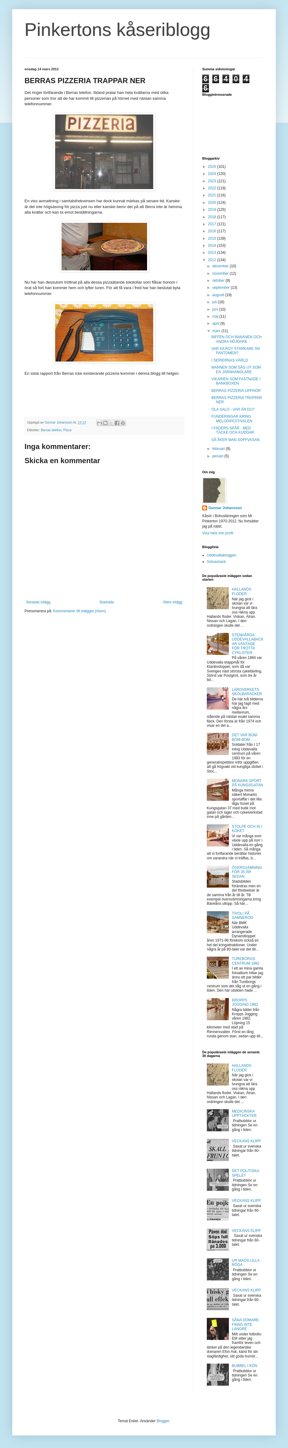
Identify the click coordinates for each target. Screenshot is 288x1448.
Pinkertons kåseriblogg (117, 29)
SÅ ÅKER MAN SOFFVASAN (235, 440)
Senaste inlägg (38, 602)
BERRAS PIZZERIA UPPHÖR (236, 391)
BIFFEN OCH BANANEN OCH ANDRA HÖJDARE (236, 339)
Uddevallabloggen (221, 555)
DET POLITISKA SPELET (245, 1173)
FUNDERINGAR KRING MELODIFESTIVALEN (231, 418)
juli (215, 302)
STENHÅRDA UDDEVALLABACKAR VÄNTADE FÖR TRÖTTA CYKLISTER (247, 644)
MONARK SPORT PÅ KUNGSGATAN (247, 783)
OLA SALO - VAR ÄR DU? (233, 409)
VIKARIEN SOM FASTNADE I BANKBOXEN (235, 381)
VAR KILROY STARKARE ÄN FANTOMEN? (235, 351)
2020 (212, 202)
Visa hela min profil (217, 533)
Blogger (163, 1421)
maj (215, 316)
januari (218, 456)
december (221, 266)
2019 (212, 209)
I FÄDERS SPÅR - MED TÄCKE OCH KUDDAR (232, 430)
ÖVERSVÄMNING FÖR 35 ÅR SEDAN (247, 872)
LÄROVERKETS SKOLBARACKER (247, 691)
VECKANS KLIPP (246, 1141)
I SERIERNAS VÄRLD (229, 360)
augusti (218, 295)
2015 (212, 238)
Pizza (67, 430)
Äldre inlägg (172, 602)
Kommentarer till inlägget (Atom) (79, 611)
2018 (212, 217)
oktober (218, 280)
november (221, 273)
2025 (212, 167)
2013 (212, 252)
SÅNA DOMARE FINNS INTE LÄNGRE (245, 1324)
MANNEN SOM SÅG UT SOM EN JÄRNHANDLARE (236, 369)
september (221, 287)
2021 (212, 195)
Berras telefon (51, 430)
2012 (212, 260)
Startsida (106, 602)
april (216, 323)
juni (215, 309)
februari (219, 449)
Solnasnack (216, 561)
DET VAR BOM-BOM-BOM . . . (245, 737)
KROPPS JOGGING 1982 (245, 1002)
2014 (212, 245)
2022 (212, 188)
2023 (212, 181)
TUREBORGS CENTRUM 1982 (246, 961)
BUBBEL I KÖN (244, 1366)
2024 (212, 174)
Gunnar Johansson (225, 508)
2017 (212, 224)
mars (217, 331)
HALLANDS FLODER (241, 591)
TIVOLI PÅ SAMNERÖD (242, 915)
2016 (212, 231)
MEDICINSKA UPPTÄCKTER (244, 1113)
